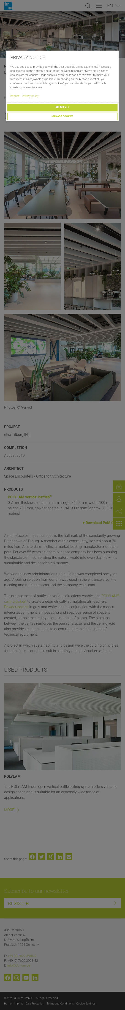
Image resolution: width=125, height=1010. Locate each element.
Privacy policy (30, 96)
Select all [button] (62, 107)
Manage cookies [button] (62, 116)
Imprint (14, 96)
